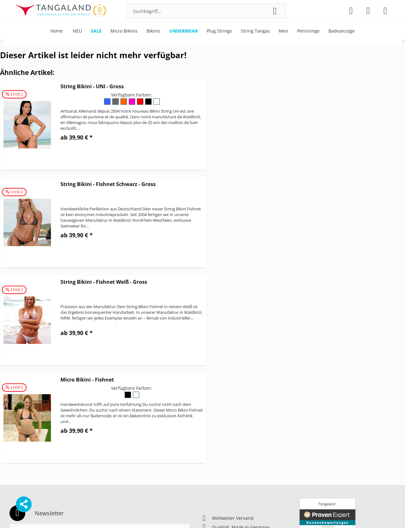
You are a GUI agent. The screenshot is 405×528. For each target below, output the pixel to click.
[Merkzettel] (351, 10)
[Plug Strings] (219, 31)
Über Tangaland (316, 431)
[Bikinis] (153, 31)
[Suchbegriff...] (206, 11)
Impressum (214, 423)
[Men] (283, 31)
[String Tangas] (255, 31)
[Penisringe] (308, 31)
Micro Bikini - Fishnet (293, 184)
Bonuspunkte (313, 408)
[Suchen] (275, 11)
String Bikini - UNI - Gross (92, 86)
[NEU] (77, 31)
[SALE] (96, 31)
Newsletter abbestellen (227, 438)
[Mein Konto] (368, 10)
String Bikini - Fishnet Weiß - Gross (103, 184)
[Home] (56, 31)
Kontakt (210, 431)
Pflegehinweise (315, 423)
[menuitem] (206, 11)
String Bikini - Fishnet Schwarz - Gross (314, 86)
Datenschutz (215, 416)
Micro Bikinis (312, 416)
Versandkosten (239, 513)
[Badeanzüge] (341, 31)
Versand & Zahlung (222, 446)
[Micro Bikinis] (124, 31)
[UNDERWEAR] (183, 31)
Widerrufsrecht (218, 453)
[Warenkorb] (385, 10)
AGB (206, 408)
